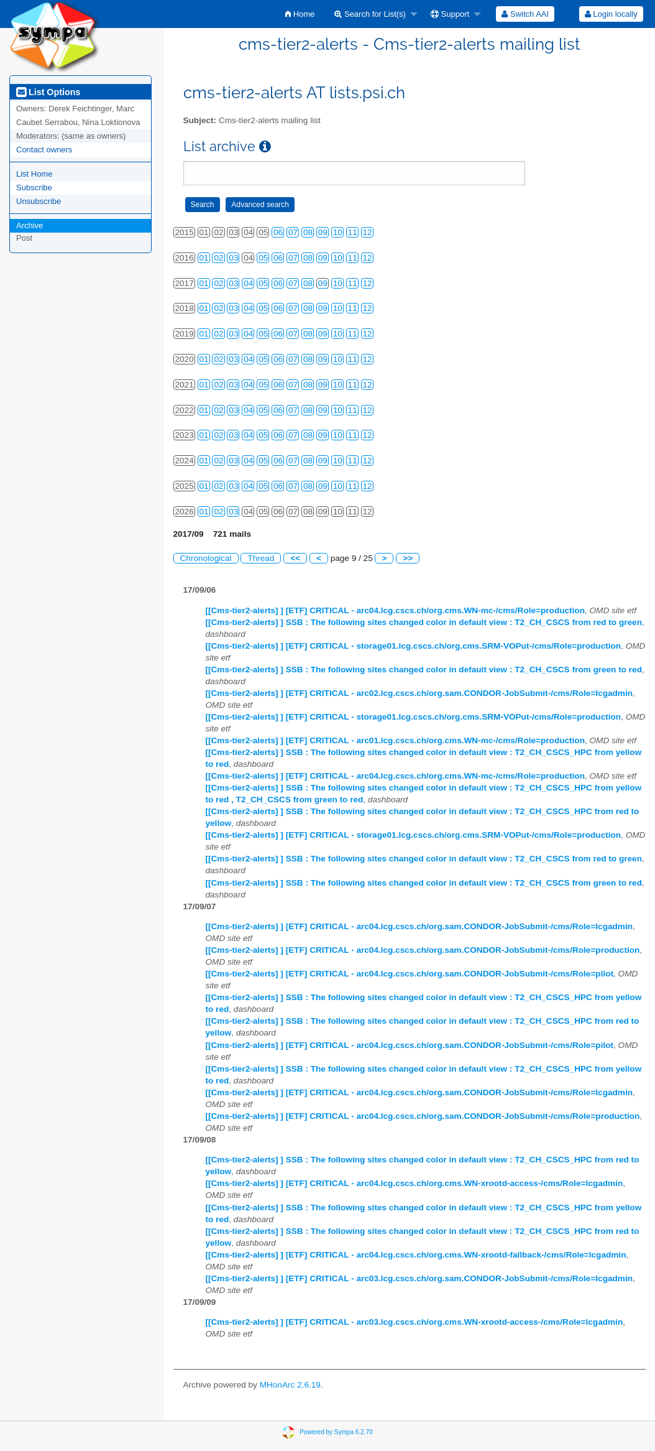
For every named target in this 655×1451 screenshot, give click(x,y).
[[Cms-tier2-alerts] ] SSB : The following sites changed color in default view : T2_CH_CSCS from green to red (424, 669)
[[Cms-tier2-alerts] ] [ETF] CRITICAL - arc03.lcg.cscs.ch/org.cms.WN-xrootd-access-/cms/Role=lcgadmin (414, 1322)
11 (352, 232)
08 (308, 232)
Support (450, 14)
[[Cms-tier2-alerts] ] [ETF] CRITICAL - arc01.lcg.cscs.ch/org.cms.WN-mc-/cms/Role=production (395, 740)
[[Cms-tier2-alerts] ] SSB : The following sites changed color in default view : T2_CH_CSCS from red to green (424, 622)
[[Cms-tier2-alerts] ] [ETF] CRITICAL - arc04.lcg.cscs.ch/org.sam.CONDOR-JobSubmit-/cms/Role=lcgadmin (419, 926)
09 (323, 232)
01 (204, 257)
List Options (48, 92)
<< (295, 558)
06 (278, 232)
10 (337, 232)
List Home (34, 173)
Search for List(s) (370, 14)
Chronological (206, 558)
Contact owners (44, 149)
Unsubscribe (38, 201)
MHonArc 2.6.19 (290, 1384)
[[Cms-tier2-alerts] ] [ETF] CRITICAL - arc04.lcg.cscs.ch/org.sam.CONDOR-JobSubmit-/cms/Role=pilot (410, 973)
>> (408, 558)
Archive (29, 225)
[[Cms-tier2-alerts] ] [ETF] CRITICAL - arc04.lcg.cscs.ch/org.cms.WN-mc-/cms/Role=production (395, 610)
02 (218, 257)
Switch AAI (525, 14)
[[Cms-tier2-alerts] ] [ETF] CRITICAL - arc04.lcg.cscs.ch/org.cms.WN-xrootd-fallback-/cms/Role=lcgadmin (416, 1254)
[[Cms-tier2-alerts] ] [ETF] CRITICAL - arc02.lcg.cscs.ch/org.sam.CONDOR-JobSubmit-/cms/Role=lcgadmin (419, 693)
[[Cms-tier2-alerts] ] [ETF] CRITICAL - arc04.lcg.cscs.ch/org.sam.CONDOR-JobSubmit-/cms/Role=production (423, 950)
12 (367, 232)
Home (299, 14)
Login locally (611, 14)
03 (233, 257)
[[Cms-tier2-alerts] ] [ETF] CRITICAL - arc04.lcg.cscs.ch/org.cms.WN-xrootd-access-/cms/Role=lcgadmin (414, 1183)
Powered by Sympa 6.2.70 (336, 1431)
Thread (260, 558)
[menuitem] (299, 14)
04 (248, 283)
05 (263, 257)
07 (293, 232)
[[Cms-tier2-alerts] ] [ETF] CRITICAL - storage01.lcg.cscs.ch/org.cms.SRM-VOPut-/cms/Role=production (413, 646)
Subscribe (34, 187)
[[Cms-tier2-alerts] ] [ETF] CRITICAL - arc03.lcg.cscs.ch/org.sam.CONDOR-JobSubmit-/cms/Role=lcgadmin (419, 1278)
